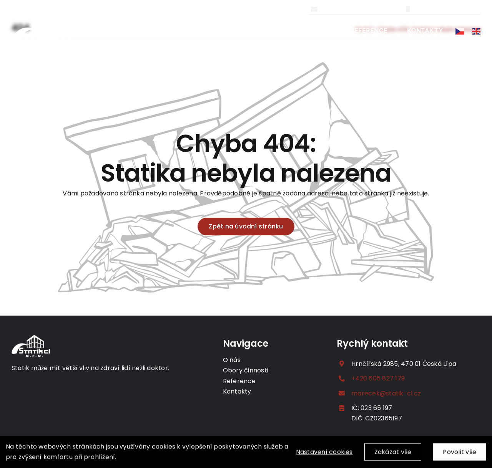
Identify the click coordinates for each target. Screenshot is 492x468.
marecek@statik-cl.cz (358, 9)
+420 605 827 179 (444, 9)
